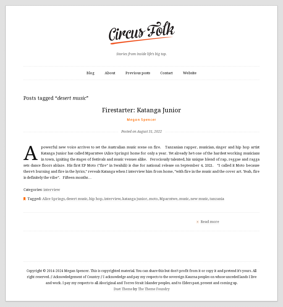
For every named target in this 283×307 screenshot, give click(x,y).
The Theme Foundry (154, 289)
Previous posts (137, 73)
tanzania (217, 199)
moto (153, 199)
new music (199, 199)
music (184, 199)
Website (189, 73)
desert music (76, 199)
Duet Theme (123, 289)
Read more (210, 222)
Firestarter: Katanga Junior (141, 110)
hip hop (96, 199)
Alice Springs (53, 199)
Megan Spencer (141, 119)
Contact (166, 73)
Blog (91, 73)
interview (51, 190)
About (110, 73)
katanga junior (134, 199)
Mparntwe (168, 199)
